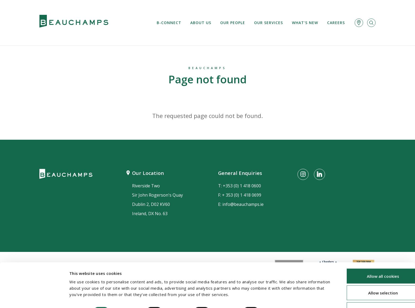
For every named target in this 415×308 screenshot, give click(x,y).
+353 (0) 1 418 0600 (242, 186)
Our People (232, 22)
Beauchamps (207, 68)
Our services (268, 22)
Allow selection (371, 277)
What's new (305, 22)
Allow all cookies (371, 260)
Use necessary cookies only (371, 294)
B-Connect (169, 22)
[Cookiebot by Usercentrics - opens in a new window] (34, 298)
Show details (280, 296)
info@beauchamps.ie (243, 204)
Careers (336, 22)
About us (200, 22)
